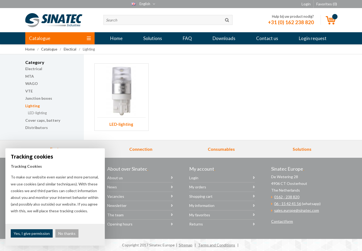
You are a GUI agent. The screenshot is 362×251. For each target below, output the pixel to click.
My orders (197, 187)
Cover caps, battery (42, 120)
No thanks (67, 233)
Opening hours (119, 224)
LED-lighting (37, 113)
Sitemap (185, 245)
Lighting (32, 105)
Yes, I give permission (32, 233)
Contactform (282, 221)
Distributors (36, 127)
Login (193, 177)
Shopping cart (201, 196)
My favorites (199, 215)
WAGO (31, 83)
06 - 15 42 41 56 (287, 203)
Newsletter (117, 205)
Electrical (33, 68)
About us (115, 177)
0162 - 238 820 (286, 197)
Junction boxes (38, 98)
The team (115, 215)
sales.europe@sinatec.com (296, 210)
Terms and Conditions (216, 245)
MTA (29, 76)
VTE (29, 91)
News (112, 187)
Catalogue (60, 38)
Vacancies (115, 196)
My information (201, 205)
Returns (196, 224)
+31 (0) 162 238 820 (291, 22)
